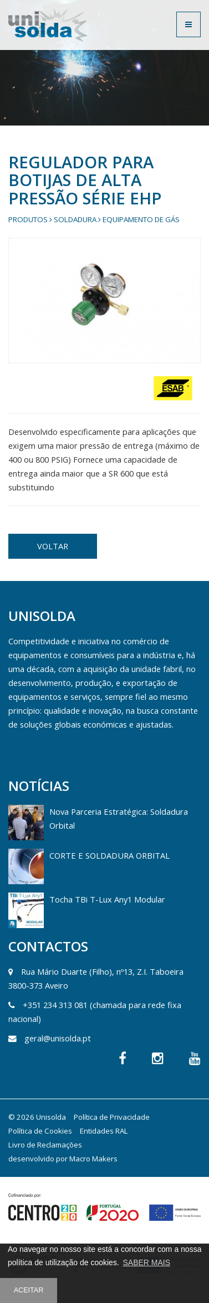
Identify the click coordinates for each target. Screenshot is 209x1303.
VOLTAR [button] (52, 546)
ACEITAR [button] (29, 1290)
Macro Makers (93, 1159)
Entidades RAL (104, 1131)
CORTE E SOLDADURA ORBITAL (109, 855)
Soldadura (75, 219)
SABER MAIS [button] (146, 1262)
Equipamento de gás (141, 219)
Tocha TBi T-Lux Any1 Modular (107, 899)
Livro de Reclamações (45, 1145)
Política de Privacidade (112, 1117)
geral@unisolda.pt (57, 1038)
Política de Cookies (40, 1131)
